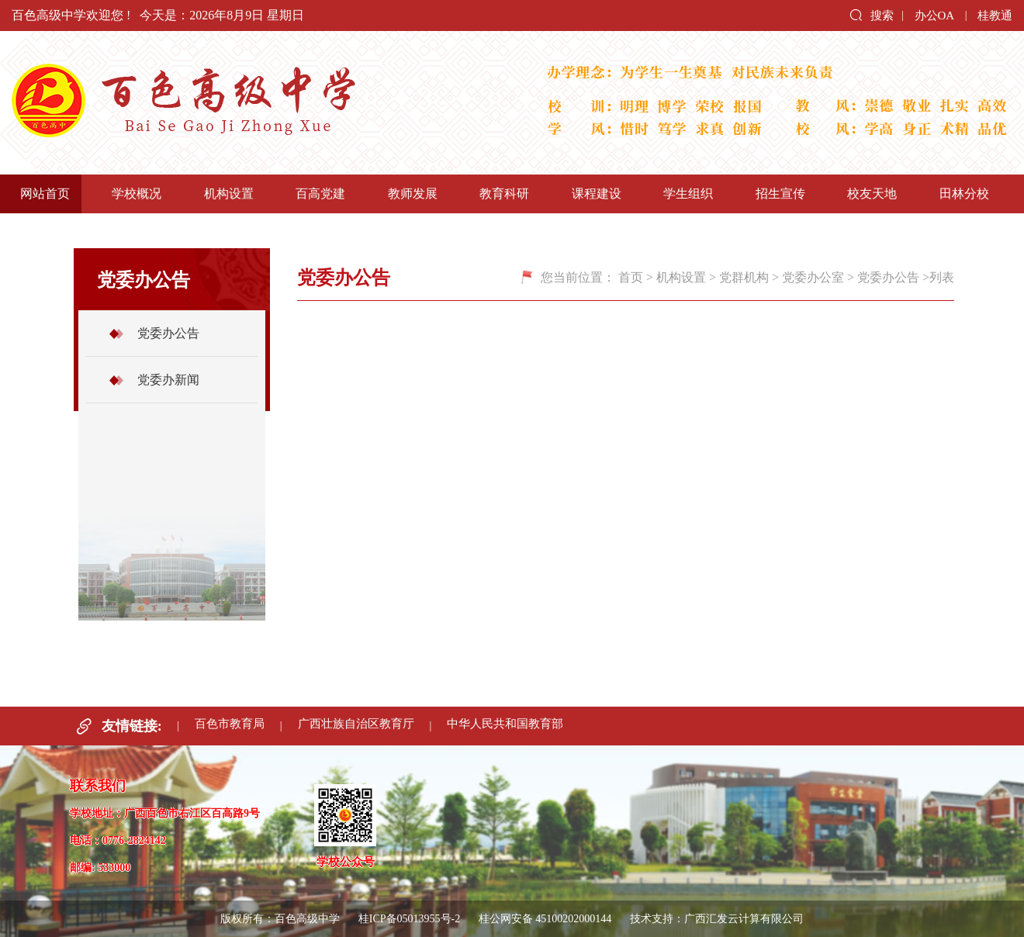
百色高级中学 (256, 102)
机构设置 (229, 193)
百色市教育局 (229, 726)
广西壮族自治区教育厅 (355, 726)
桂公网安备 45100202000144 (546, 919)
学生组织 (688, 193)
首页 (630, 277)
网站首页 (45, 193)
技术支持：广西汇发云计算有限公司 (717, 919)
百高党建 (320, 193)
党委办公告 (168, 333)
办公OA (935, 15)
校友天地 (872, 193)
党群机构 (744, 277)
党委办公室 (813, 277)
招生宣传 (780, 193)
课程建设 (596, 193)
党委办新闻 (168, 379)
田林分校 (964, 193)
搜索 (871, 15)
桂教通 (994, 15)
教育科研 (504, 193)
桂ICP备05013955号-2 (409, 919)
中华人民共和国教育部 (505, 726)
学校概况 (136, 193)
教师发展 (413, 193)
